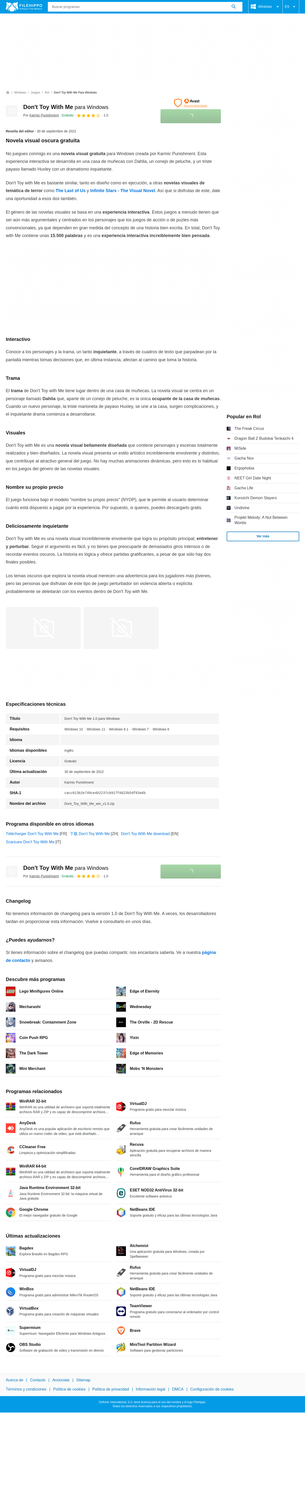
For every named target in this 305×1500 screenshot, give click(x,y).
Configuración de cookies (212, 1389)
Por (41, 115)
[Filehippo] (24, 7)
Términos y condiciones (26, 1389)
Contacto (37, 1380)
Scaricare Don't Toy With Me (30, 842)
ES (291, 7)
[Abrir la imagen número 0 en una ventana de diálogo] (43, 628)
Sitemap (83, 1380)
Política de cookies (69, 1389)
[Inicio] (8, 92)
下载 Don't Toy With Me (90, 834)
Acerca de (14, 1380)
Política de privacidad (110, 1389)
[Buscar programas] (234, 7)
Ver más (262, 536)
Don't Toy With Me (65, 107)
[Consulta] (145, 7)
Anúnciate (60, 1380)
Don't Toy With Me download (145, 834)
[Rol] (47, 93)
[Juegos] (35, 93)
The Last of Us (71, 190)
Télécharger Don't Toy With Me (32, 834)
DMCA (177, 1389)
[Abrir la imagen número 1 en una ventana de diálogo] (121, 628)
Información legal (150, 1389)
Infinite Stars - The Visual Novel (122, 190)
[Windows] (20, 93)
